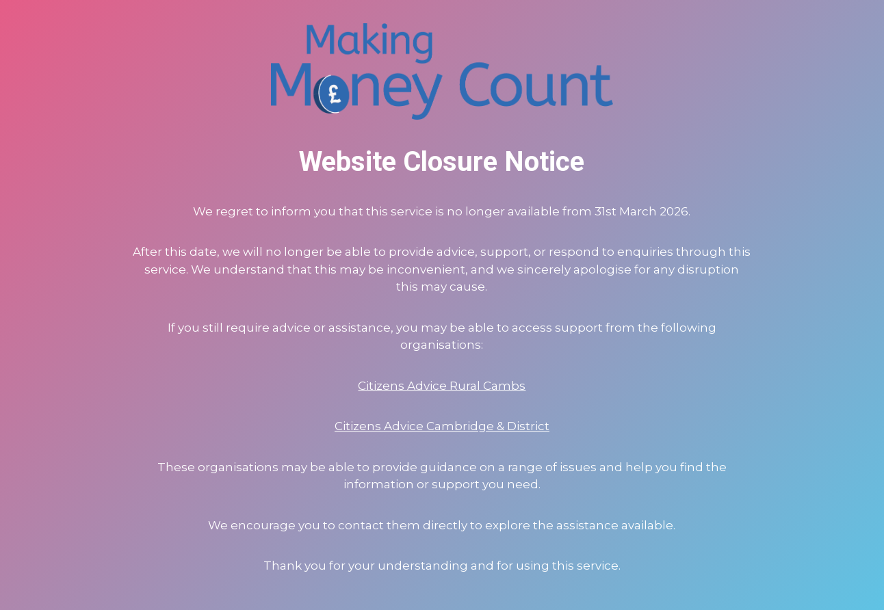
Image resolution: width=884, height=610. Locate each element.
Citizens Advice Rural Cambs (441, 386)
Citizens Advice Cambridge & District (442, 426)
